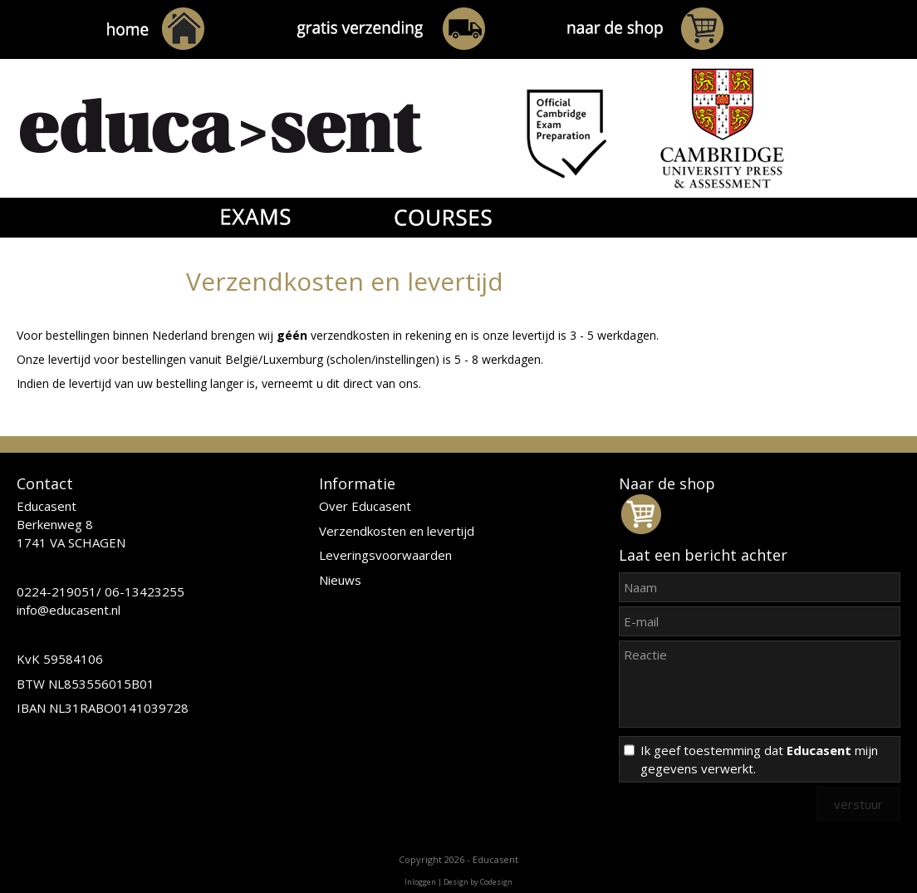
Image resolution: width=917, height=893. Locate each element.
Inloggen (420, 881)
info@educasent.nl (68, 609)
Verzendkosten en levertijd (396, 531)
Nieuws (340, 580)
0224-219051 (56, 591)
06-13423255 (144, 591)
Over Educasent (365, 506)
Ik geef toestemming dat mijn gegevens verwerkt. (759, 759)
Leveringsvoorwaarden (385, 555)
